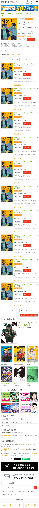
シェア (10, 459)
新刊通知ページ (23, 444)
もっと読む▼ (4, 50)
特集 (20, 491)
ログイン (32, 2)
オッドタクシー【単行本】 (6, 363)
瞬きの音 (16, 383)
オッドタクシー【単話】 (19, 363)
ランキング (13, 491)
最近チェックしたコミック (10, 494)
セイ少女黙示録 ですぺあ (6, 383)
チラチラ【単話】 (31, 363)
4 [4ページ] (21, 59)
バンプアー (29, 383)
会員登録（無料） (7, 435)
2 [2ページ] (17, 59)
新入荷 (5, 491)
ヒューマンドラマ (7, 425)
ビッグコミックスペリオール (29, 27)
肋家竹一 (25, 24)
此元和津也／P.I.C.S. (28, 22)
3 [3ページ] (19, 59)
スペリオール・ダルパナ (29, 31)
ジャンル (26, 491)
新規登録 (27, 2)
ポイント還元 (29, 18)
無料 (33, 491)
